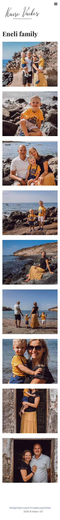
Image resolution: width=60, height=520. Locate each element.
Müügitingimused (19, 507)
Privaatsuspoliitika (40, 507)
